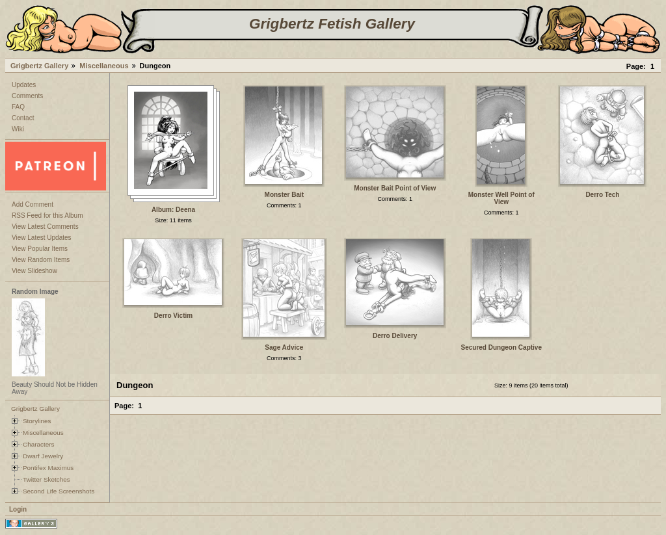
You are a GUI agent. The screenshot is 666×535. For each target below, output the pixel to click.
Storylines (37, 420)
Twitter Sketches (46, 479)
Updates (24, 84)
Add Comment (32, 204)
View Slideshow (34, 270)
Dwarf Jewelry (43, 456)
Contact (23, 118)
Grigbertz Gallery (39, 66)
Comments (27, 95)
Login (18, 509)
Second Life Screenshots (58, 491)
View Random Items (41, 259)
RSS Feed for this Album (47, 215)
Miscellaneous (103, 66)
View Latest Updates (42, 237)
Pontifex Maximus (48, 467)
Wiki (18, 129)
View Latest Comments (45, 226)
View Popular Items (40, 248)
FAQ (18, 107)
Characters (38, 444)
